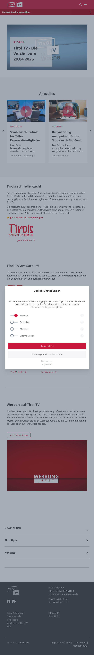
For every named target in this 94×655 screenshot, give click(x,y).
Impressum (47, 364)
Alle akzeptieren (47, 346)
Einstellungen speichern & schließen (47, 354)
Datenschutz (47, 361)
